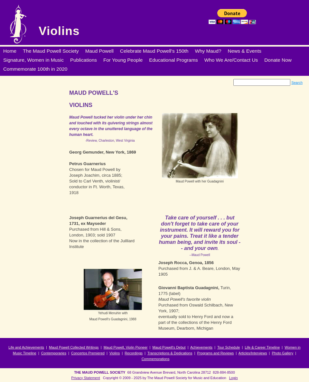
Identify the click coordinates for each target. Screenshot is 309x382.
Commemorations (156, 359)
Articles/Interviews (253, 353)
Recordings (134, 353)
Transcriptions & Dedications (169, 353)
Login (233, 378)
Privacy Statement (85, 378)
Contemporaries (53, 353)
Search (297, 82)
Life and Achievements (26, 347)
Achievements (201, 347)
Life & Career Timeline (262, 347)
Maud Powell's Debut (169, 347)
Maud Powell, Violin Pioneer (126, 347)
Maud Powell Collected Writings (73, 347)
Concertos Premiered (88, 353)
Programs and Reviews (215, 353)
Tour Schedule (228, 347)
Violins (59, 31)
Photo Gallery (283, 353)
